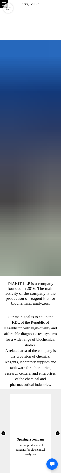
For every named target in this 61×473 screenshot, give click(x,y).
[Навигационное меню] (4, 4)
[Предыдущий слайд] (3, 433)
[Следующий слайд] (57, 433)
